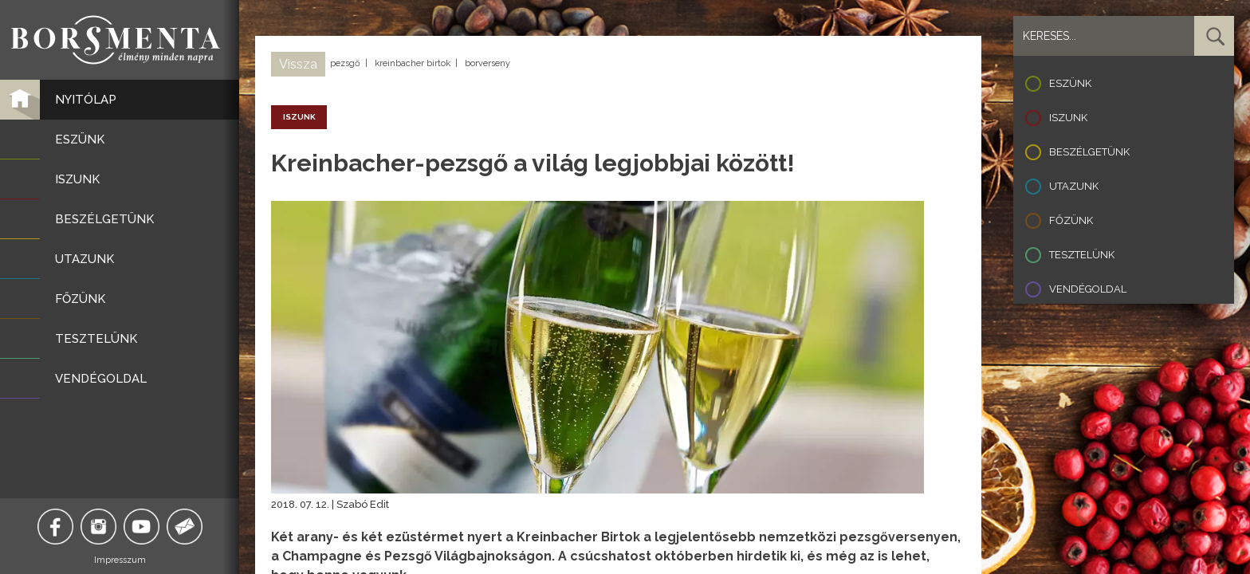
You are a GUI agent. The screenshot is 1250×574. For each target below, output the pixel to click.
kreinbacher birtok (412, 63)
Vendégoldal (1087, 289)
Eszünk (1070, 83)
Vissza (298, 64)
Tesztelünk (1081, 255)
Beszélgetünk (1089, 152)
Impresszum (120, 560)
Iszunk (1068, 118)
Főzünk (1071, 220)
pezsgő (345, 63)
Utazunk (1074, 186)
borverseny (487, 63)
